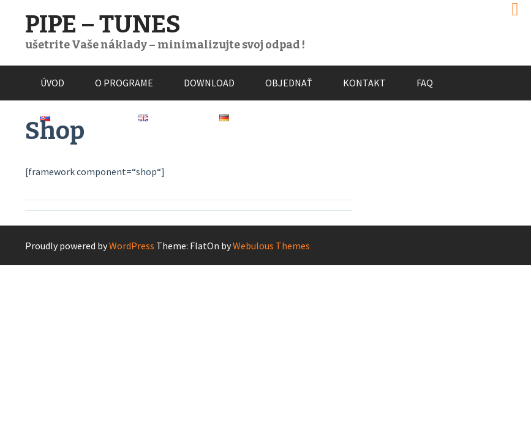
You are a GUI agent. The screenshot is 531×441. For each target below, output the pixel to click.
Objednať (288, 83)
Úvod (52, 83)
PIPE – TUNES (103, 24)
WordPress (131, 245)
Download (209, 83)
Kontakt (364, 83)
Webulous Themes (271, 245)
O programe (124, 83)
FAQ (424, 83)
